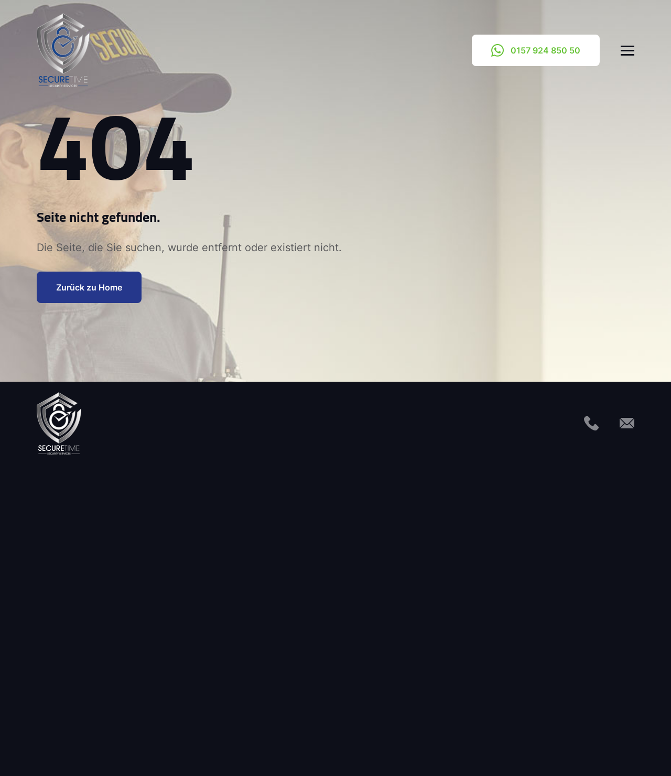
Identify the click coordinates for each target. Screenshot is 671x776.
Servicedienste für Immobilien (121, 688)
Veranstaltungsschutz (280, 663)
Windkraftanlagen (273, 688)
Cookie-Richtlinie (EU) (492, 753)
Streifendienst (265, 638)
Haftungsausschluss (595, 753)
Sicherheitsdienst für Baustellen (300, 589)
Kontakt (224, 753)
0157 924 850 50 (535, 50)
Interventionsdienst (100, 614)
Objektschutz (89, 663)
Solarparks (259, 614)
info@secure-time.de (499, 571)
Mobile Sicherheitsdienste (114, 638)
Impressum (280, 753)
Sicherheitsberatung (277, 564)
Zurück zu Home (89, 287)
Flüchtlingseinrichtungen (111, 589)
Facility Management (104, 564)
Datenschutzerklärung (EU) (375, 753)
